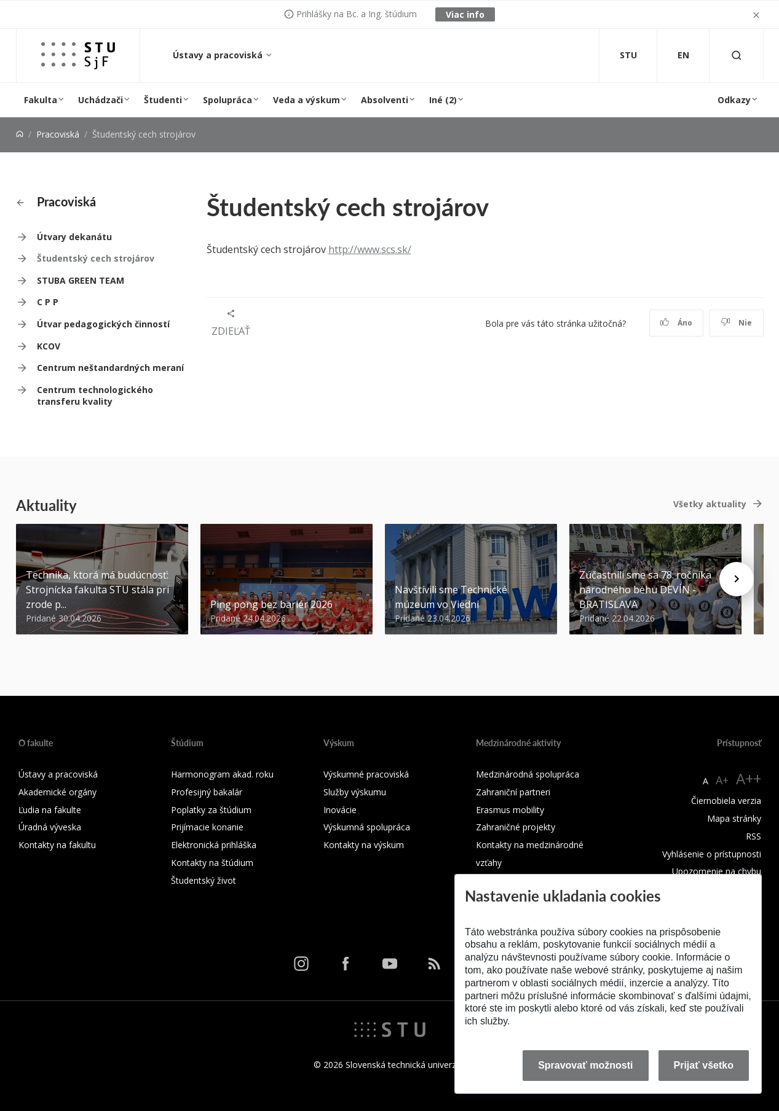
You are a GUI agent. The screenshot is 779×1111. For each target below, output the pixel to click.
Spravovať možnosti (585, 1065)
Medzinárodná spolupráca (527, 774)
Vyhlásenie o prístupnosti (711, 854)
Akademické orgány (57, 792)
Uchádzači (100, 100)
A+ (722, 780)
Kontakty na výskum (363, 845)
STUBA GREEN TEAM (80, 280)
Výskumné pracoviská (366, 774)
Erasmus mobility (510, 810)
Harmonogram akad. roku (222, 774)
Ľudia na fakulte (49, 810)
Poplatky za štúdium (211, 810)
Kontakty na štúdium (212, 862)
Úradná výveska (49, 827)
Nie (736, 323)
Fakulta (40, 100)
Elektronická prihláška (213, 845)
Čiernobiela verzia (726, 800)
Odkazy (734, 100)
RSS (753, 836)
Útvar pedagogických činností (103, 324)
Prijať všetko (704, 1065)
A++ (748, 778)
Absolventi (384, 100)
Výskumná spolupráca (366, 827)
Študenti (163, 100)
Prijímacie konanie (207, 827)
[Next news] (736, 579)
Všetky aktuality (709, 504)
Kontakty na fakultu (57, 845)
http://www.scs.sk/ (369, 249)
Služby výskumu (354, 792)
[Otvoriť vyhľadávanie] (737, 55)
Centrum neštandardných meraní (110, 367)
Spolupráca (227, 100)
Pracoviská (57, 134)
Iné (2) (443, 100)
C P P (47, 302)
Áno (676, 323)
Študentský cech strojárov (95, 258)
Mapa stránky (734, 818)
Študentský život (203, 880)
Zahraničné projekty (515, 827)
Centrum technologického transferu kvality (95, 396)
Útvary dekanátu (74, 237)
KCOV (48, 346)
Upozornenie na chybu (716, 871)
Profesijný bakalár (206, 792)
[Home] (19, 134)
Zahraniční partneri (513, 792)
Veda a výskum (306, 100)
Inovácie (340, 810)
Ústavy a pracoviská (219, 55)
